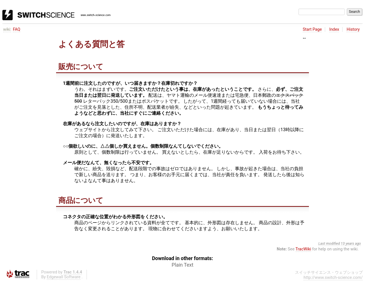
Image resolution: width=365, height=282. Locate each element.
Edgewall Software (64, 277)
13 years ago (351, 243)
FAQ (16, 29)
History (353, 29)
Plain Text (182, 265)
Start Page (312, 29)
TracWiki (303, 249)
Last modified (329, 243)
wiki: (7, 29)
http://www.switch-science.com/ (333, 277)
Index (334, 29)
